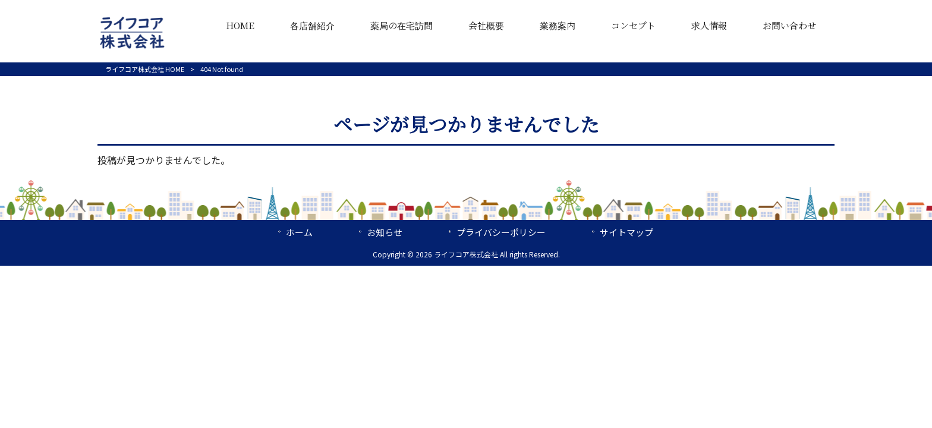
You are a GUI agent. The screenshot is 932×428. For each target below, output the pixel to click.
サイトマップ (626, 232)
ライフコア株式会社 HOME (144, 69)
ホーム (299, 232)
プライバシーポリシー (501, 232)
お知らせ (384, 232)
